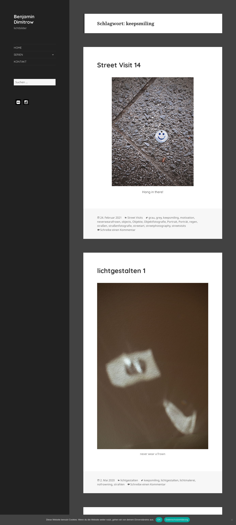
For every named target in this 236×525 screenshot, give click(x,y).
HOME (18, 47)
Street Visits (135, 217)
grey (159, 217)
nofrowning (104, 484)
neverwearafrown (108, 222)
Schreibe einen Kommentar (117, 230)
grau (152, 217)
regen (193, 222)
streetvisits (179, 226)
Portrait (172, 222)
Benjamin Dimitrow (24, 19)
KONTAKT (20, 61)
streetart (138, 226)
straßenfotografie (120, 226)
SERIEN (18, 54)
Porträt (183, 222)
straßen (102, 226)
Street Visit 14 (119, 65)
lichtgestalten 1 (121, 270)
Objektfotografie (155, 222)
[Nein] (231, 519)
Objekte (137, 222)
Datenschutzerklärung (177, 519)
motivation (187, 217)
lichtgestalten (129, 480)
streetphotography (158, 226)
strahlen (119, 484)
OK (159, 519)
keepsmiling (171, 217)
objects (126, 222)
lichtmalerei (187, 480)
